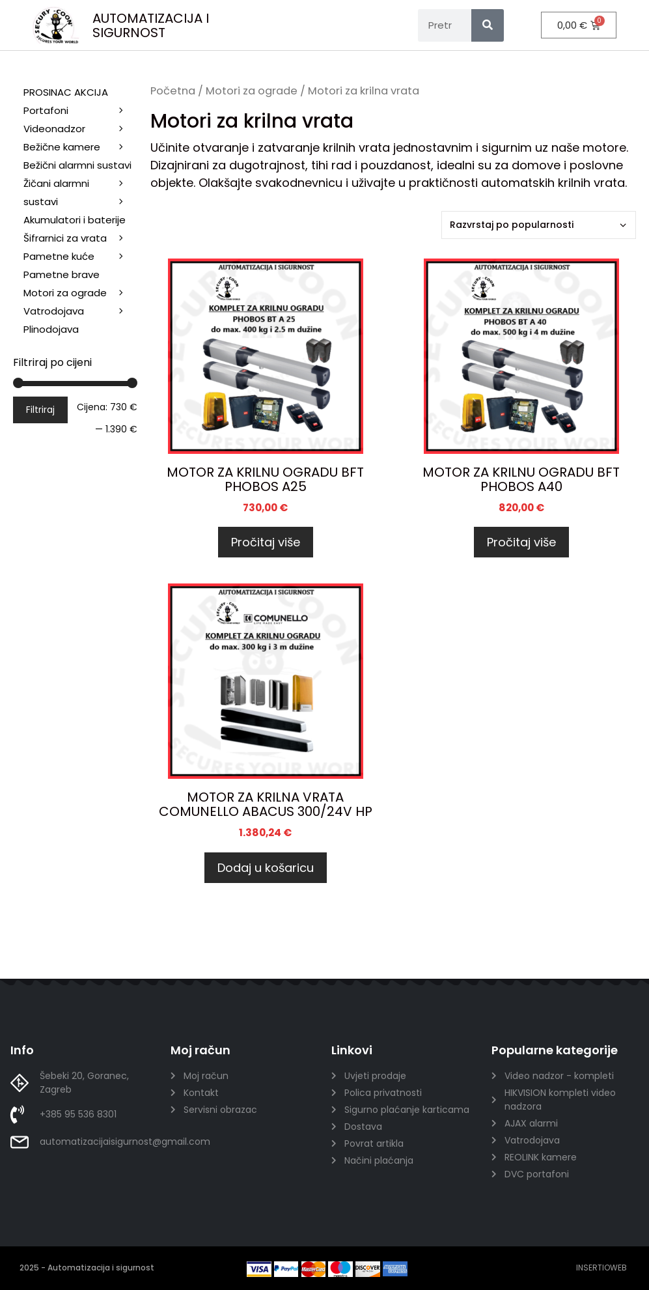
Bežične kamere (80, 147)
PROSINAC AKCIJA (65, 92)
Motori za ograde (251, 90)
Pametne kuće (80, 256)
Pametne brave (61, 274)
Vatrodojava (80, 311)
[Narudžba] (538, 225)
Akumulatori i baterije (74, 220)
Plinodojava (51, 329)
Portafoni (80, 111)
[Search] (487, 25)
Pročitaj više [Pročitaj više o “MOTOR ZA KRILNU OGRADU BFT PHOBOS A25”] (265, 542)
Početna (172, 90)
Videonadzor (80, 129)
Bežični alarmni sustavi (80, 166)
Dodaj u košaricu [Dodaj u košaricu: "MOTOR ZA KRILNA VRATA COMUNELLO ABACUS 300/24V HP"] (265, 868)
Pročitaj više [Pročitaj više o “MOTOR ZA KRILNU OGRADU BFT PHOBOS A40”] (521, 542)
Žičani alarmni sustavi (80, 193)
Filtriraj (40, 409)
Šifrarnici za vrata (80, 238)
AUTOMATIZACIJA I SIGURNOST (150, 25)
